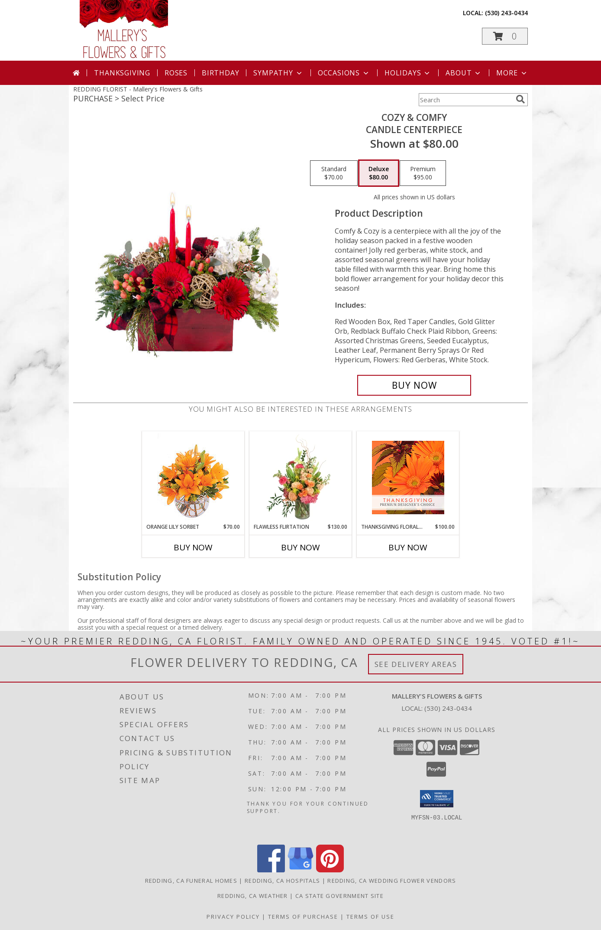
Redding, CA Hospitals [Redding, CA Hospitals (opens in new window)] (282, 880)
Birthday (220, 73)
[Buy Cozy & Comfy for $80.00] (414, 385)
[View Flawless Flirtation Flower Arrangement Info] (301, 477)
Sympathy (278, 73)
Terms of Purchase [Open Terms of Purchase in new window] (303, 916)
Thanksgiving (122, 73)
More (512, 73)
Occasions (344, 73)
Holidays (408, 73)
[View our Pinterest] (330, 870)
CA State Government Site (339, 896)
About (464, 73)
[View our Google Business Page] (300, 870)
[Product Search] (465, 100)
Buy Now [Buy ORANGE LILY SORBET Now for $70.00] (193, 547)
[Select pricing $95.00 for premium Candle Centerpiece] (423, 173)
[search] (520, 99)
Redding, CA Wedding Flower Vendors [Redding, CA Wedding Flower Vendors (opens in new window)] (391, 880)
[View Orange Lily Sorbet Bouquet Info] (193, 477)
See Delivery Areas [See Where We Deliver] (416, 664)
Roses (176, 73)
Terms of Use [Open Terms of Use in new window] (370, 916)
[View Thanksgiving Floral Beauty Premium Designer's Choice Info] (408, 477)
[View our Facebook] (271, 870)
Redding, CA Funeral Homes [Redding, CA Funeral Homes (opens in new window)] (191, 880)
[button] (505, 36)
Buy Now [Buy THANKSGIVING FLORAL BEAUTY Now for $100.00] (407, 547)
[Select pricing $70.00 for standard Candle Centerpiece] (333, 173)
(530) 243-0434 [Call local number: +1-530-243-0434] (506, 13)
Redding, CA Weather (252, 896)
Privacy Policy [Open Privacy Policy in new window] (233, 916)
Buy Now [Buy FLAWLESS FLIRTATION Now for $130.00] (300, 547)
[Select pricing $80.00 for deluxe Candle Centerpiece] (378, 173)
